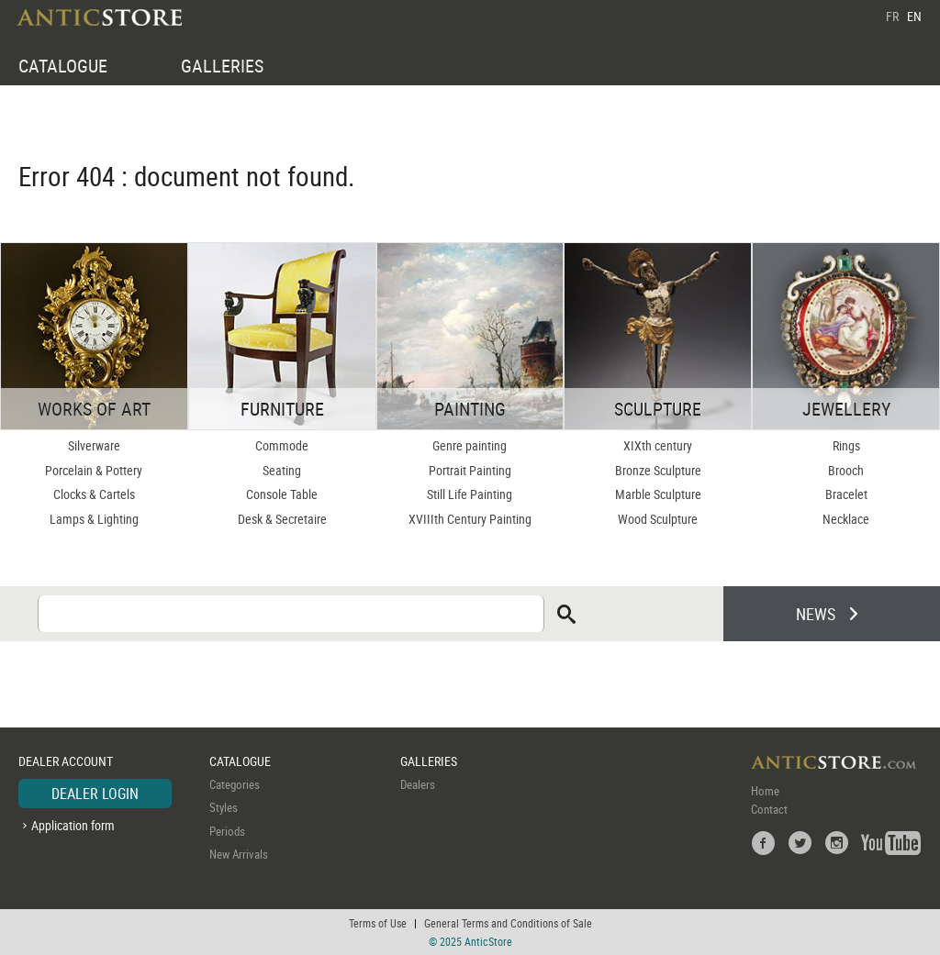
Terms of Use (378, 923)
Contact (769, 809)
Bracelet (846, 494)
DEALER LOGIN (95, 793)
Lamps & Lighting (94, 518)
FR (892, 16)
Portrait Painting (470, 470)
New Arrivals (238, 854)
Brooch (846, 470)
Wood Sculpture (658, 518)
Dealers (417, 784)
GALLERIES (222, 65)
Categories (234, 784)
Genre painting (469, 445)
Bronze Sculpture (658, 470)
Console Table (282, 494)
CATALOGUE (62, 65)
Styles (223, 807)
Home (765, 791)
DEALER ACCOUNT (65, 761)
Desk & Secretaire (282, 518)
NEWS (815, 614)
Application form (73, 825)
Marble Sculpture (658, 494)
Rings (846, 445)
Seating (282, 470)
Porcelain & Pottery (93, 470)
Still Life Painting (469, 494)
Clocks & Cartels (94, 494)
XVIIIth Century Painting (470, 518)
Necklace (845, 518)
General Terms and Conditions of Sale (508, 923)
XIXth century (657, 445)
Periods (227, 831)
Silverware (94, 445)
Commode (281, 445)
